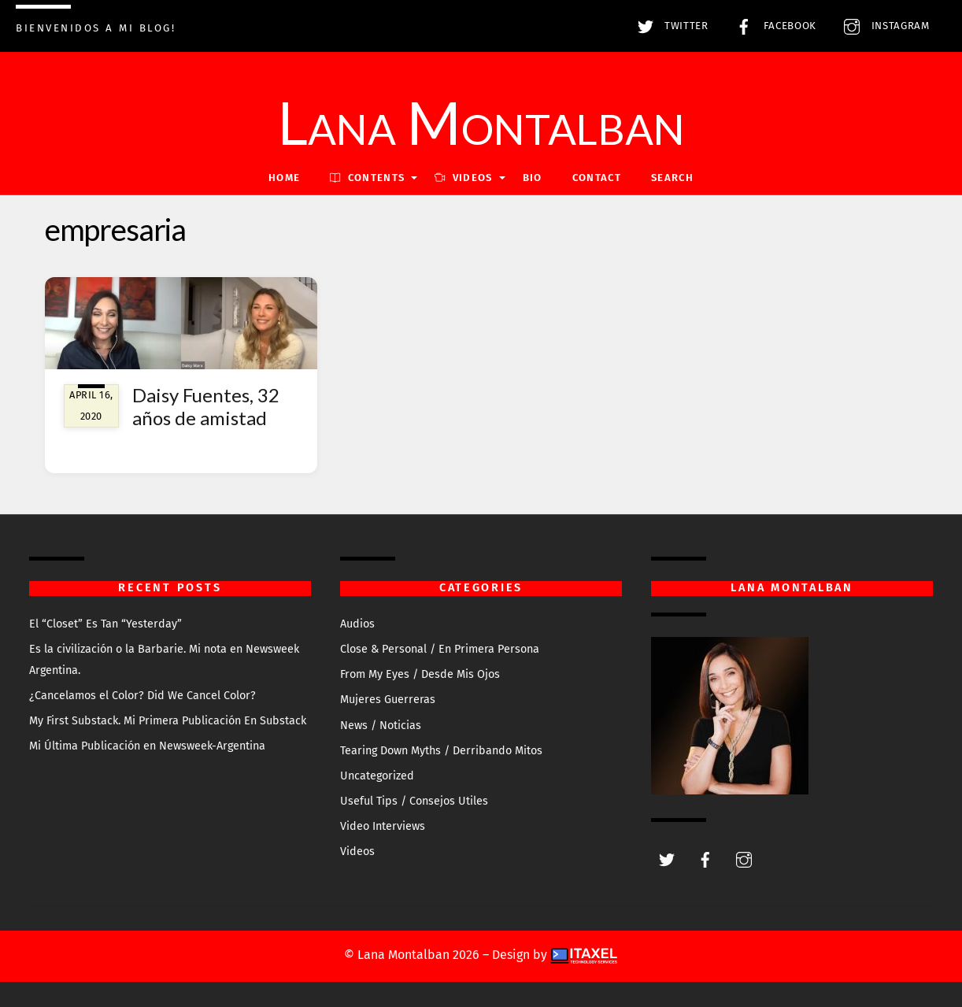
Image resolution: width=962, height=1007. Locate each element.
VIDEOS (463, 177)
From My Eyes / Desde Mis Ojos (420, 674)
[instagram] (744, 858)
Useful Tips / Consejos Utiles (414, 801)
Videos (357, 851)
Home (284, 177)
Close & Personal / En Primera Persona (439, 649)
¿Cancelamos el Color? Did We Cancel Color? (142, 695)
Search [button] (672, 177)
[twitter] (667, 858)
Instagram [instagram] (883, 26)
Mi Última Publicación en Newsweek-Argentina (147, 746)
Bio (532, 177)
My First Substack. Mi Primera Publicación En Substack (167, 720)
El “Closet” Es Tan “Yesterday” (105, 624)
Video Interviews (382, 826)
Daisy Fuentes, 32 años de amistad (205, 406)
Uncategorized (377, 776)
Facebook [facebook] (772, 26)
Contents (367, 177)
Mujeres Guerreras (387, 699)
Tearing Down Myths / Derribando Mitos (441, 750)
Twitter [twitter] (669, 26)
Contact (596, 177)
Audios (357, 624)
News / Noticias (380, 725)
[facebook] (705, 858)
